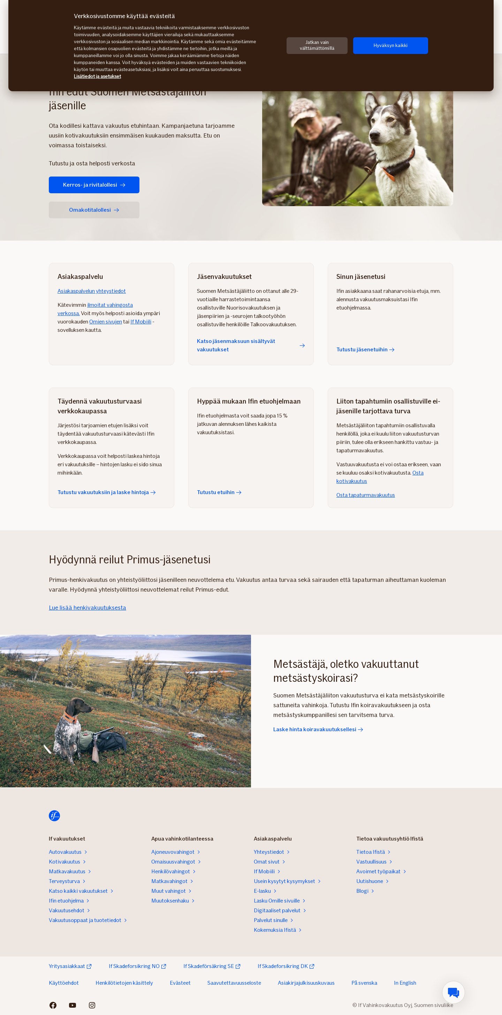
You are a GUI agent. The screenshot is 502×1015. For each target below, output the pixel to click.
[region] (251, 45)
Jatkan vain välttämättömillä (317, 45)
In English (405, 982)
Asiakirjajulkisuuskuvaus (306, 982)
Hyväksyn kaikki (391, 45)
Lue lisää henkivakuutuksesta (87, 607)
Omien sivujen (105, 321)
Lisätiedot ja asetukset (97, 76)
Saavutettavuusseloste (234, 982)
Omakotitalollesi (94, 209)
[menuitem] (453, 992)
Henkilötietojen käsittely (124, 982)
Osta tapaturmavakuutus (365, 495)
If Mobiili (140, 321)
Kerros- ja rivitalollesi (94, 184)
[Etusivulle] (54, 815)
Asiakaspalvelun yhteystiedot (92, 291)
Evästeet (180, 982)
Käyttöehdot (64, 982)
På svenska (364, 982)
